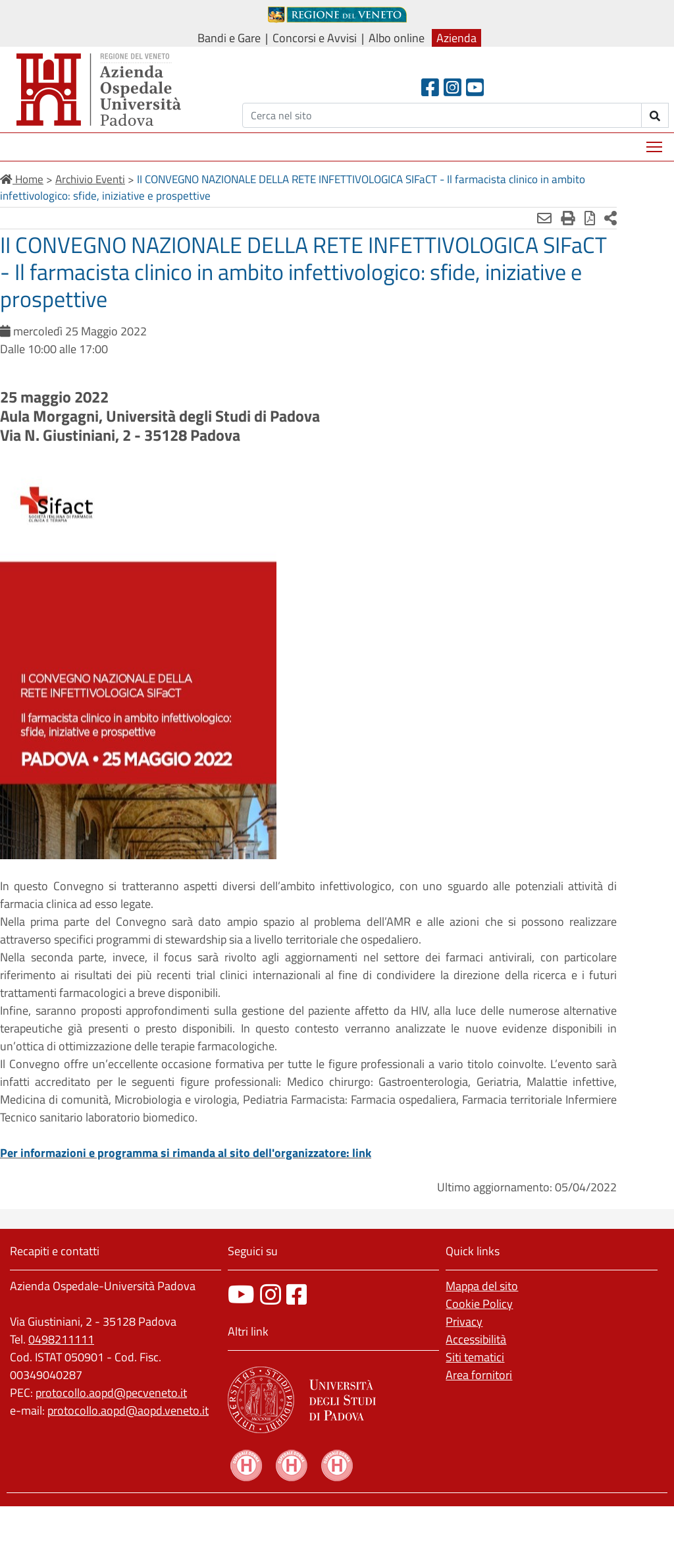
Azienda (456, 38)
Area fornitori (479, 1375)
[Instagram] (452, 87)
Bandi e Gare (229, 38)
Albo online (397, 38)
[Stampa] (530, 218)
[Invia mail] (506, 218)
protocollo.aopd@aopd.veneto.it (128, 1410)
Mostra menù (655, 142)
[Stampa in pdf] (551, 218)
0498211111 (61, 1339)
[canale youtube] (241, 1294)
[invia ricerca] (655, 115)
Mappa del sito (482, 1286)
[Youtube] (475, 87)
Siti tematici (475, 1357)
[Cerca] (442, 115)
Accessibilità (476, 1339)
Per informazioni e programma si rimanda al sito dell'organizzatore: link (185, 1153)
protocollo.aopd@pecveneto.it (111, 1392)
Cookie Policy (479, 1304)
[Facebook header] (430, 87)
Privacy (464, 1321)
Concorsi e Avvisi (314, 38)
